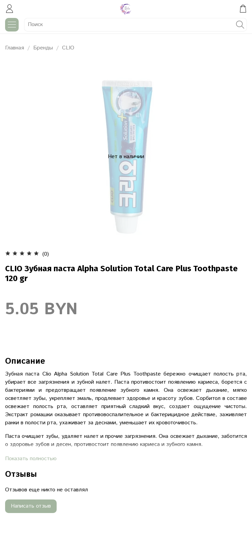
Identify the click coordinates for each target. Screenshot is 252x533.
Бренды (43, 48)
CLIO (68, 48)
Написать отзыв (31, 506)
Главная (14, 48)
